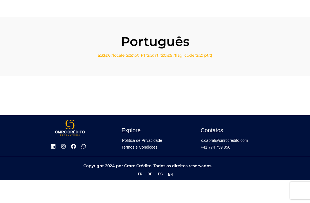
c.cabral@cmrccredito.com (224, 140)
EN (170, 174)
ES (160, 174)
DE (150, 174)
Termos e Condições (139, 147)
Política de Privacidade (142, 140)
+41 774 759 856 (215, 147)
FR (140, 174)
